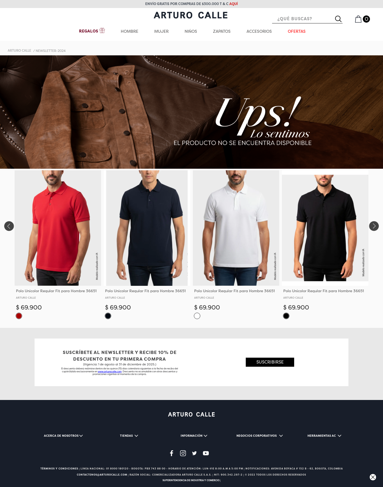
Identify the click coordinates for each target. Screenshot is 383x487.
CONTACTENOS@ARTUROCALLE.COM (102, 474)
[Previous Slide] (8, 226)
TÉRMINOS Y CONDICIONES (59, 468)
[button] (19, 315)
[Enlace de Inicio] (19, 51)
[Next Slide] (374, 226)
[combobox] (307, 19)
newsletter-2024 (51, 51)
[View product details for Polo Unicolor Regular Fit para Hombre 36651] (58, 246)
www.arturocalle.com (110, 371)
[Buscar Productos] (340, 19)
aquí (233, 4)
